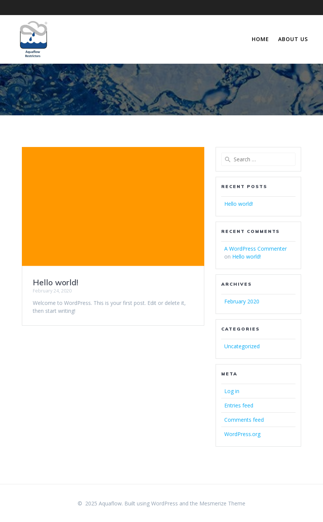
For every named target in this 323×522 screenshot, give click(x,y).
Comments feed (244, 419)
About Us (293, 39)
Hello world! (55, 282)
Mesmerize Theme (222, 503)
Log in (231, 391)
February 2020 (241, 301)
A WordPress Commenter (255, 248)
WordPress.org (242, 434)
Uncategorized (242, 346)
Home (260, 39)
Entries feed (238, 405)
